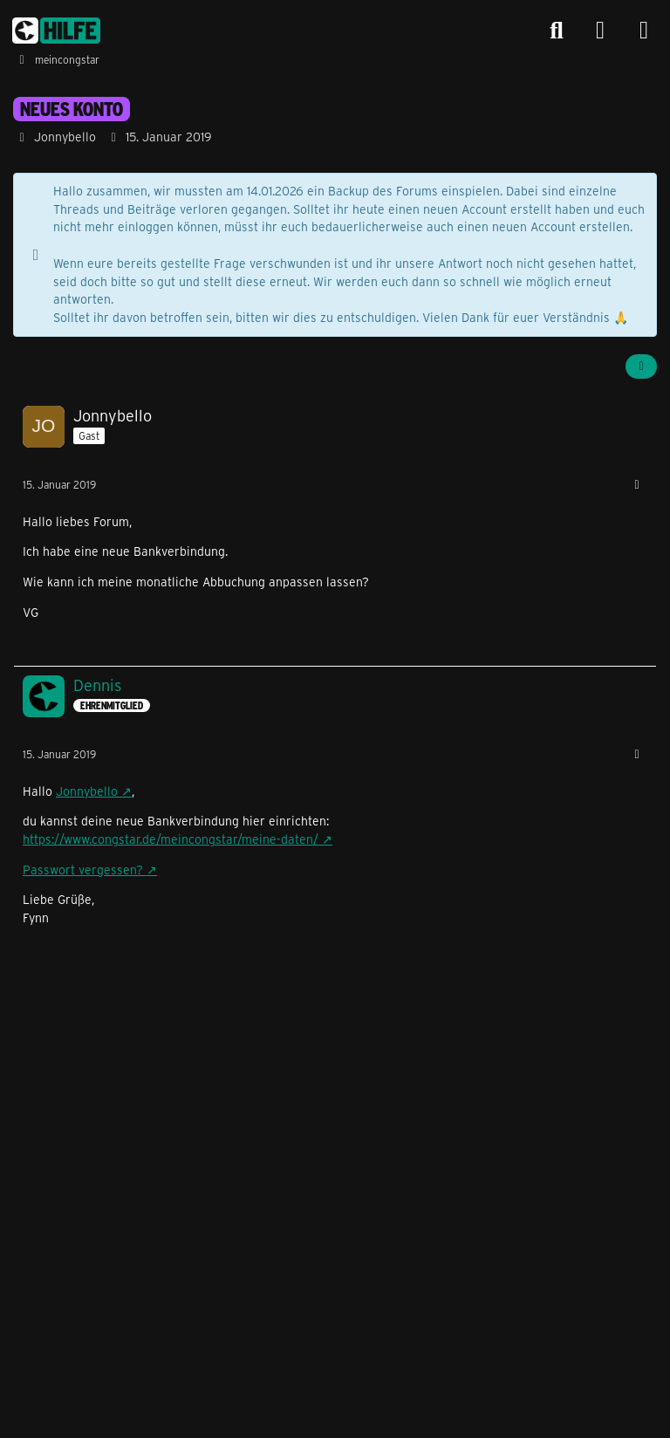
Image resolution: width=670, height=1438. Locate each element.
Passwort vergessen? (83, 869)
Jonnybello (87, 791)
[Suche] (556, 30)
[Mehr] (637, 485)
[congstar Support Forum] (56, 30)
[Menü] (643, 30)
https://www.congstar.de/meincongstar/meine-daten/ (170, 839)
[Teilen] (641, 366)
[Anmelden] (600, 31)
